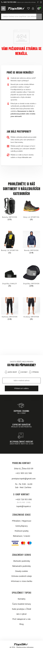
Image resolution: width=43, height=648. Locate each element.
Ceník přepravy (21, 526)
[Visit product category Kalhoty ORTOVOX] (9, 309)
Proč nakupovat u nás (21, 619)
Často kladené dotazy (21, 604)
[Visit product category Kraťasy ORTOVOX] (31, 309)
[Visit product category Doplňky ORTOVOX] (31, 276)
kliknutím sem (26, 157)
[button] (28, 8)
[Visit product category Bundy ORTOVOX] (31, 243)
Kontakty (21, 599)
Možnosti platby (21, 531)
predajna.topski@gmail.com (24, 478)
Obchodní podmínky (21, 561)
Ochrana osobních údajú (21, 576)
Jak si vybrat (21, 614)
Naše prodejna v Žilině (21, 609)
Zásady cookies (21, 571)
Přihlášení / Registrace (21, 521)
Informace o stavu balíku (21, 581)
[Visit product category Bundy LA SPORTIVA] (9, 243)
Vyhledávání (39, 16)
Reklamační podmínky (21, 566)
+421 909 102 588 (24, 473)
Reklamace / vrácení (21, 536)
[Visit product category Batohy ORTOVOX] (9, 209)
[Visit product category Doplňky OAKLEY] (9, 276)
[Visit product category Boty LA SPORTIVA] (31, 209)
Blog (21, 624)
